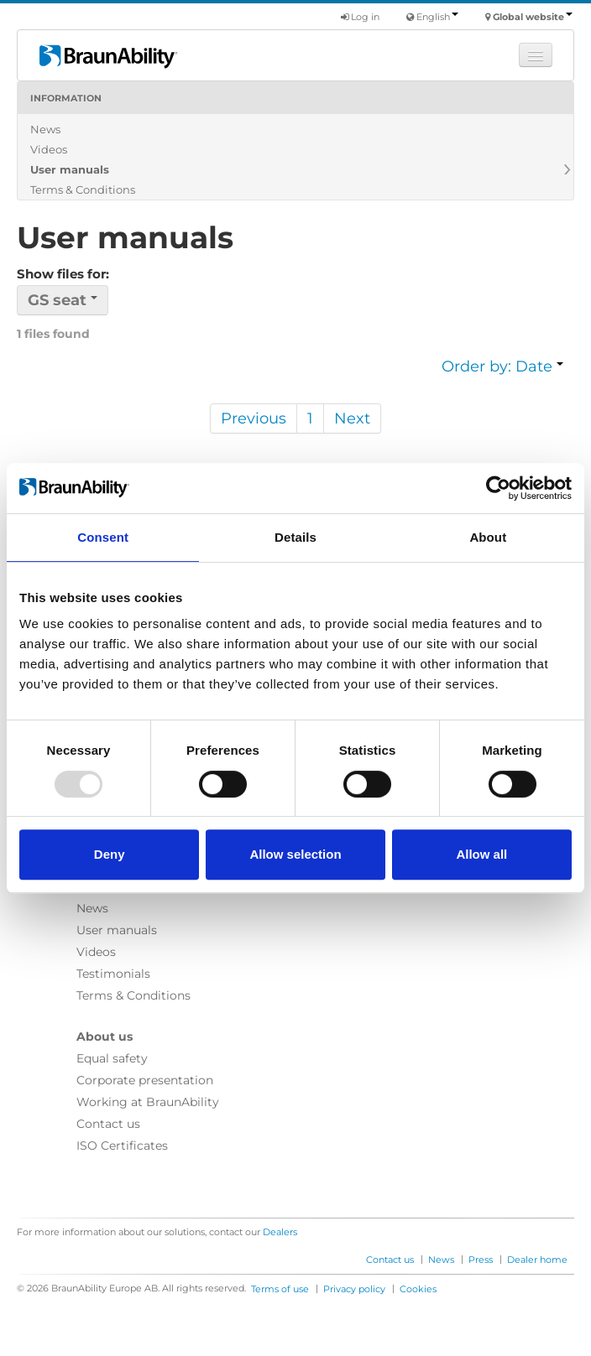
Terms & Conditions (82, 189)
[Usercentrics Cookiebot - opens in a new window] (498, 488)
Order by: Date (502, 366)
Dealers (280, 1232)
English (437, 17)
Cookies (418, 1289)
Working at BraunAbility (147, 1102)
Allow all (481, 854)
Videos (48, 149)
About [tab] (487, 537)
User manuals (69, 169)
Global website (533, 17)
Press (480, 1259)
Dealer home (537, 1259)
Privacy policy (354, 1289)
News (45, 129)
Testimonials (113, 973)
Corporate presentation (144, 1080)
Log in (360, 17)
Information (66, 98)
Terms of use (280, 1289)
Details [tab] (295, 537)
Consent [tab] (102, 537)
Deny (109, 854)
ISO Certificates (122, 1145)
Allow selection (295, 854)
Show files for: (63, 274)
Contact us (108, 1123)
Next (352, 418)
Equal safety (112, 1058)
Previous (253, 418)
